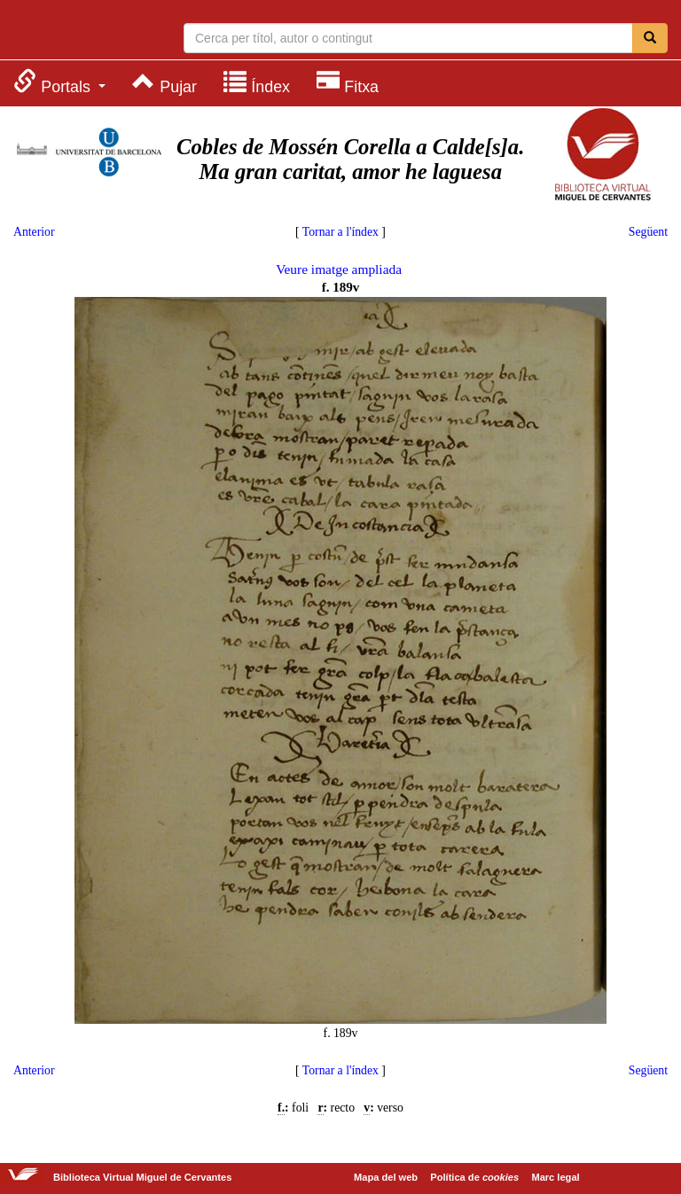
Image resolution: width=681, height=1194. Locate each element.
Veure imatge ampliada (339, 269)
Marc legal (555, 1177)
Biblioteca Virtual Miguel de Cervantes (84, 32)
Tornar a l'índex (340, 231)
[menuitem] (59, 82)
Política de (474, 1177)
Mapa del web (386, 1177)
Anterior (33, 231)
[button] (59, 82)
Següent (648, 231)
